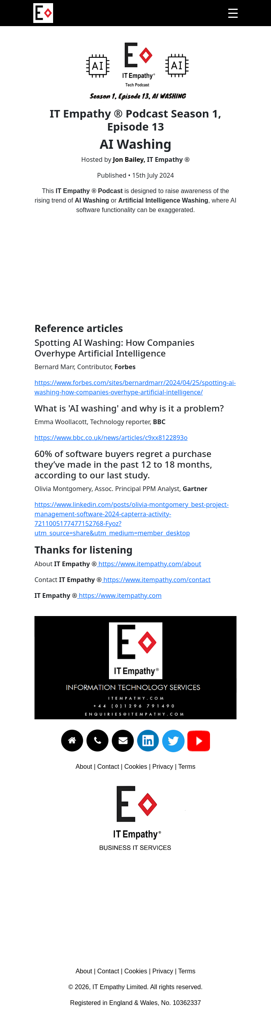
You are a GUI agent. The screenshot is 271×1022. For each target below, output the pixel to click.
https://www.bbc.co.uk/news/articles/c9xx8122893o (110, 437)
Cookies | (138, 766)
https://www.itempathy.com (119, 595)
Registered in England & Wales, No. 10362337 (135, 1002)
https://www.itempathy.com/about (149, 563)
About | (86, 766)
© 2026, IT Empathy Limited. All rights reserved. (136, 987)
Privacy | (165, 766)
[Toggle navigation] (233, 13)
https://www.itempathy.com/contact (156, 579)
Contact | (110, 766)
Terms (187, 766)
